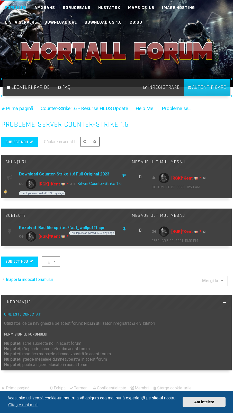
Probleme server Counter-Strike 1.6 (65, 124)
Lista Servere (21, 22)
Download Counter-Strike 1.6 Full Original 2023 (64, 174)
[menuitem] (64, 87)
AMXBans (44, 8)
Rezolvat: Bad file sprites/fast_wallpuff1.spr (62, 227)
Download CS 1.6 (103, 22)
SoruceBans (77, 8)
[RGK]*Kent (49, 184)
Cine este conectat (22, 314)
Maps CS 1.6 (141, 8)
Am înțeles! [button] (204, 402)
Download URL (60, 22)
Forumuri (16, 8)
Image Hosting (178, 8)
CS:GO (136, 22)
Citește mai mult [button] (23, 405)
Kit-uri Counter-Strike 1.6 (99, 183)
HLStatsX (109, 8)
